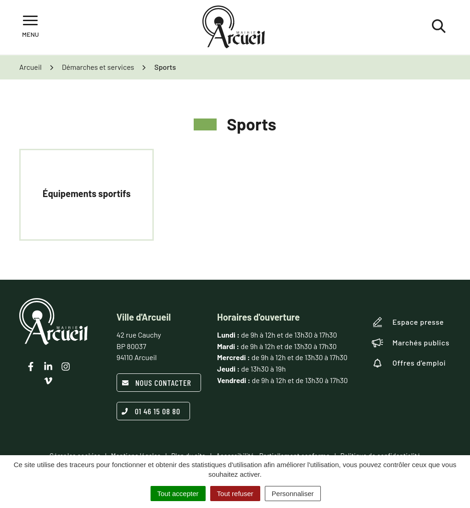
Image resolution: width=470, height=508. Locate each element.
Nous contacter (156, 383)
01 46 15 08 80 (151, 411)
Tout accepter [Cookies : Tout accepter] (178, 493)
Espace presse (408, 322)
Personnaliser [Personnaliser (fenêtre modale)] (293, 493)
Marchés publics (410, 342)
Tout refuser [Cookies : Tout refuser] (235, 493)
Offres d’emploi (409, 362)
